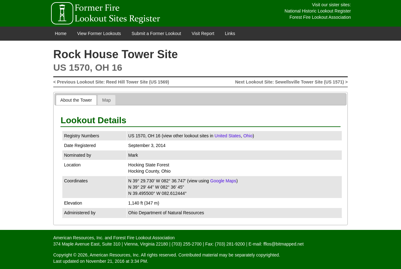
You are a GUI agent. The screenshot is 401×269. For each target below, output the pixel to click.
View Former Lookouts (99, 33)
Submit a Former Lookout (156, 33)
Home (60, 33)
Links (230, 33)
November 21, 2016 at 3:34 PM (116, 261)
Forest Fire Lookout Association (320, 17)
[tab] (76, 100)
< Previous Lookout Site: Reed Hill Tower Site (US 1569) (111, 81)
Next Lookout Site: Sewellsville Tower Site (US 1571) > (291, 81)
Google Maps (223, 180)
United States (228, 135)
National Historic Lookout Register (317, 10)
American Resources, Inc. (78, 237)
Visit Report (203, 33)
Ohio (248, 135)
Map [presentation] (106, 100)
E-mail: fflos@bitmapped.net (276, 243)
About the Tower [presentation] (76, 100)
